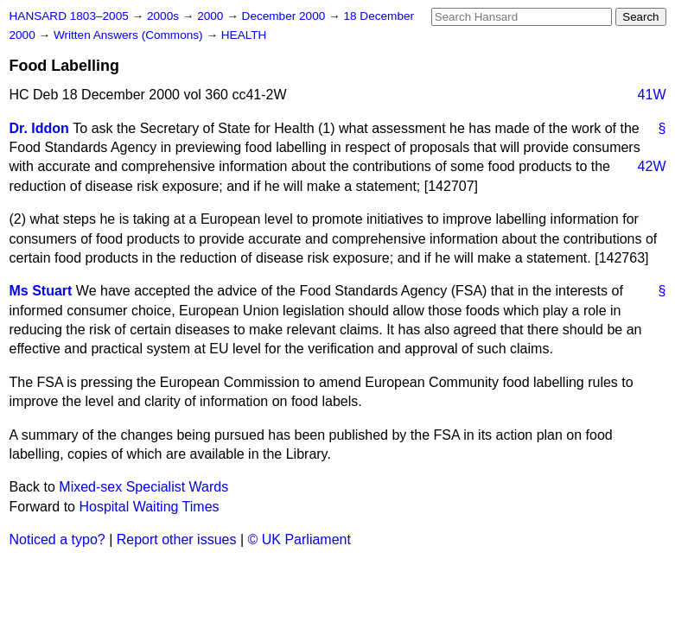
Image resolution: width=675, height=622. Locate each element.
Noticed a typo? (57, 539)
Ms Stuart (41, 290)
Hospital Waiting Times (149, 506)
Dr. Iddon (39, 128)
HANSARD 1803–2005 (69, 16)
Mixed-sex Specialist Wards (143, 486)
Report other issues (177, 539)
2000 (211, 16)
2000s (164, 16)
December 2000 (285, 16)
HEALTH (244, 35)
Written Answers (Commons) (130, 35)
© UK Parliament (299, 539)
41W (652, 94)
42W (652, 166)
